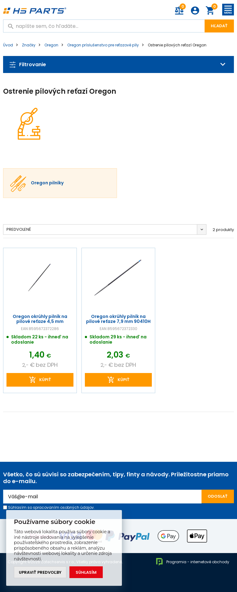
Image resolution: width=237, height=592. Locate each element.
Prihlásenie (195, 10)
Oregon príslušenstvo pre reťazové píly (103, 45)
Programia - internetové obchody (192, 562)
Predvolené (18, 229)
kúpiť (45, 380)
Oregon (51, 45)
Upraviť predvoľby (40, 572)
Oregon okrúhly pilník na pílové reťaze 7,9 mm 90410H (118, 319)
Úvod (8, 45)
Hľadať (219, 26)
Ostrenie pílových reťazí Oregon (177, 45)
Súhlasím (86, 572)
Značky (28, 45)
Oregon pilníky (47, 183)
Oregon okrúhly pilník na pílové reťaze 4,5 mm (40, 319)
